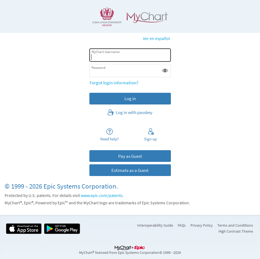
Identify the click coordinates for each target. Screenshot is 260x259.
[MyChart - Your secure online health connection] (130, 16)
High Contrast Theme (235, 231)
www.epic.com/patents (102, 195)
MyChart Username (106, 52)
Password (98, 67)
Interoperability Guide (155, 225)
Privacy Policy (201, 225)
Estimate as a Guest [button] (130, 170)
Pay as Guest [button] (130, 156)
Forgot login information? (114, 83)
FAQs (182, 225)
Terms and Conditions (235, 225)
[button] (165, 70)
